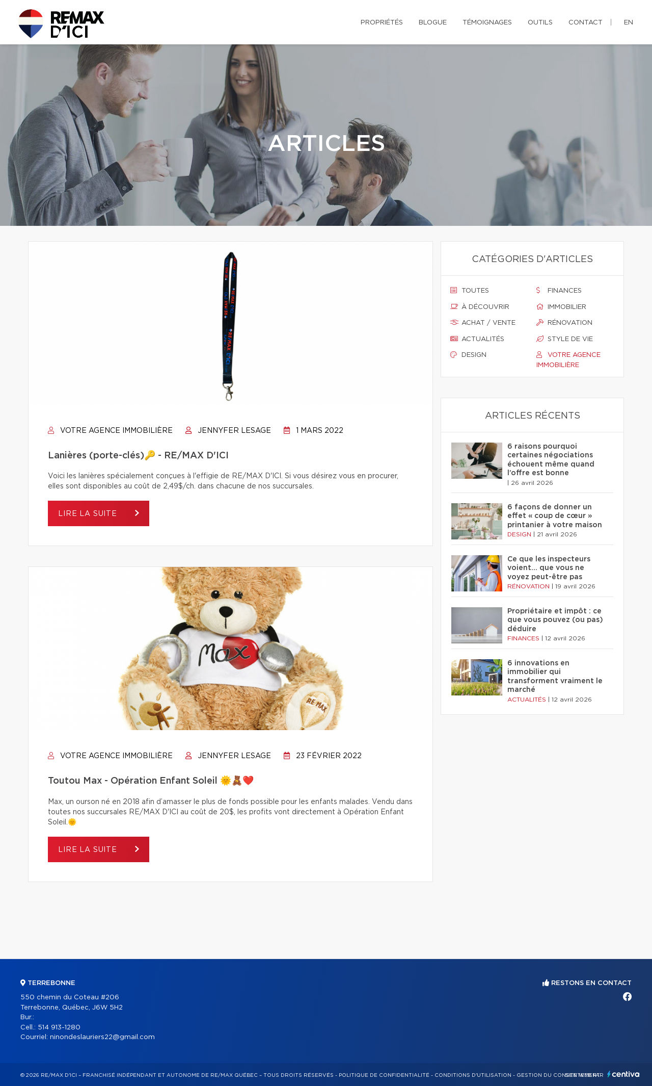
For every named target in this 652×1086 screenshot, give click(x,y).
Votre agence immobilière (110, 430)
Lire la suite (89, 514)
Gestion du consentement (558, 1075)
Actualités (477, 339)
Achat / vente (482, 322)
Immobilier (561, 307)
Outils (540, 22)
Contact (585, 22)
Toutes (469, 290)
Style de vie (564, 339)
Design (468, 354)
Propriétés (382, 22)
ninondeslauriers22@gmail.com (102, 1037)
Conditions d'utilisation (472, 1075)
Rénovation (564, 322)
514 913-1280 (59, 1027)
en (628, 22)
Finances (559, 290)
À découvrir (479, 307)
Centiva (623, 1074)
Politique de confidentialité (384, 1075)
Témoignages (487, 22)
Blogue (433, 22)
